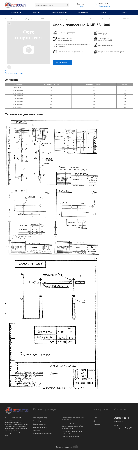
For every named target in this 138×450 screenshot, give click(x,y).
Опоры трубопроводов (40, 418)
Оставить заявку (62, 62)
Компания (97, 424)
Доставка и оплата (100, 421)
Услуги (96, 418)
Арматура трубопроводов (70, 436)
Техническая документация (14, 73)
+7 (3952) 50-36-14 (121, 418)
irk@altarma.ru (118, 422)
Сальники (36, 430)
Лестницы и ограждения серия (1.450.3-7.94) (72, 432)
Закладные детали (39, 424)
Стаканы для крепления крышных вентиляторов (73, 419)
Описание (8, 71)
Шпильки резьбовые (40, 427)
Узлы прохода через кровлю (71, 423)
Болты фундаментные (40, 421)
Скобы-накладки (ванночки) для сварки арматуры (73, 427)
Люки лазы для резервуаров (42, 433)
